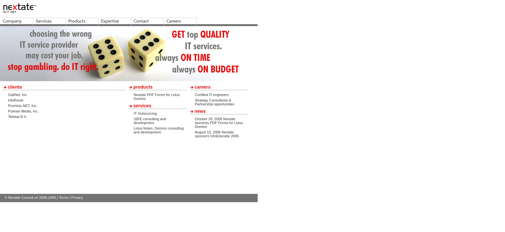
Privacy (77, 197)
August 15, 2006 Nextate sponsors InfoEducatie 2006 (217, 134)
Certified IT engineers (212, 95)
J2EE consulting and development (150, 121)
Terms (64, 197)
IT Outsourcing (145, 113)
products (143, 87)
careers (203, 87)
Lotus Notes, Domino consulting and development (159, 130)
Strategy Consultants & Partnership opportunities (214, 102)
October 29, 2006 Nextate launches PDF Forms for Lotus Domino (219, 123)
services (142, 105)
